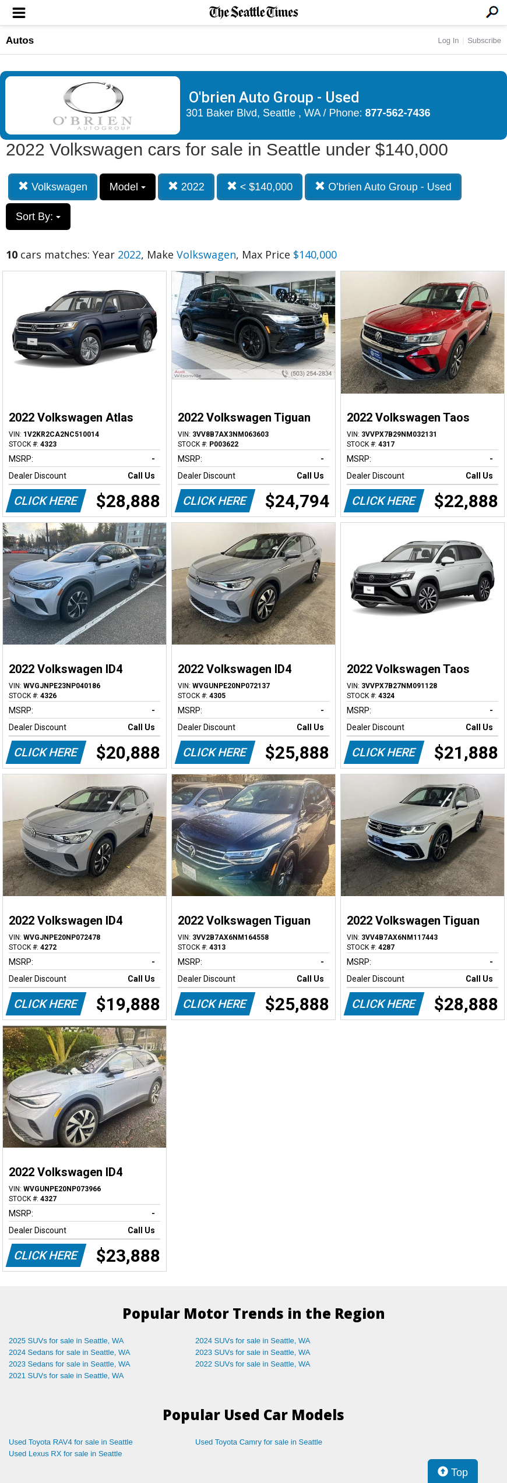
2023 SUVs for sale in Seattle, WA (253, 1352)
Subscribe (484, 40)
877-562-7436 (398, 113)
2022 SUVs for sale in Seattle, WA (253, 1364)
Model (128, 187)
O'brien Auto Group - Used (383, 186)
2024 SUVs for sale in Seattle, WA (253, 1340)
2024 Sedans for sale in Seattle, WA (69, 1352)
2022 (186, 186)
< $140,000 (260, 186)
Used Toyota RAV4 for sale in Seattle (71, 1442)
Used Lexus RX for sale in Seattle (65, 1453)
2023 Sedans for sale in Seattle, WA (69, 1364)
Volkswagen (52, 186)
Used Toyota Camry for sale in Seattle (258, 1442)
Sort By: (38, 216)
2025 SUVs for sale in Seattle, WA (66, 1340)
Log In (448, 40)
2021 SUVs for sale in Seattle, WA (66, 1375)
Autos (20, 40)
